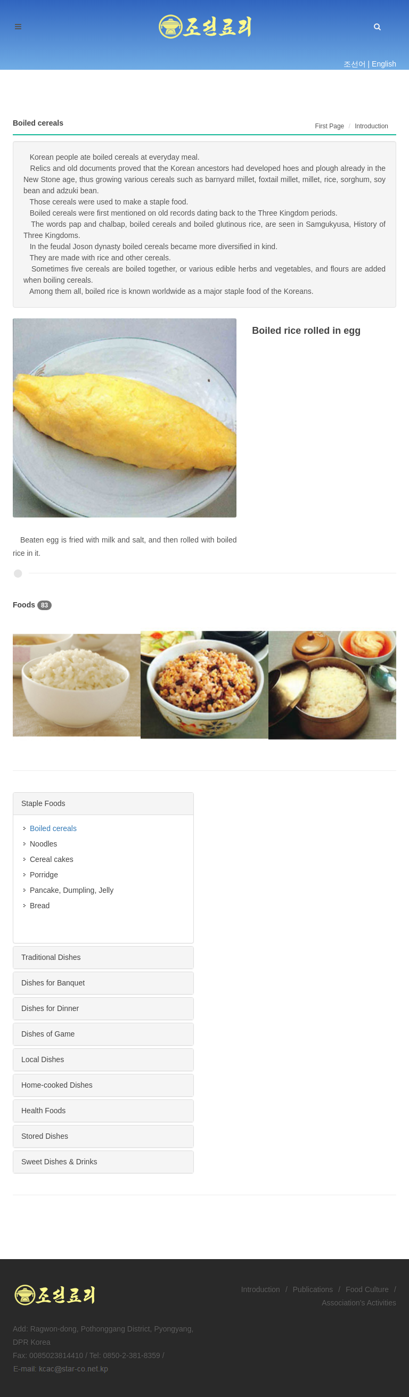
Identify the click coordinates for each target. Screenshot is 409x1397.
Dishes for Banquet (53, 983)
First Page (330, 126)
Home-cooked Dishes (57, 1085)
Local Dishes (42, 1059)
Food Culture (367, 1289)
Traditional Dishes (51, 957)
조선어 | (356, 64)
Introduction (260, 1289)
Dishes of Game (48, 1034)
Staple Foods (43, 803)
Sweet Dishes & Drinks (59, 1161)
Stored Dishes (44, 1136)
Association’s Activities (359, 1303)
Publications (313, 1289)
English (384, 64)
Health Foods (43, 1110)
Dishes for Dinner (50, 1008)
